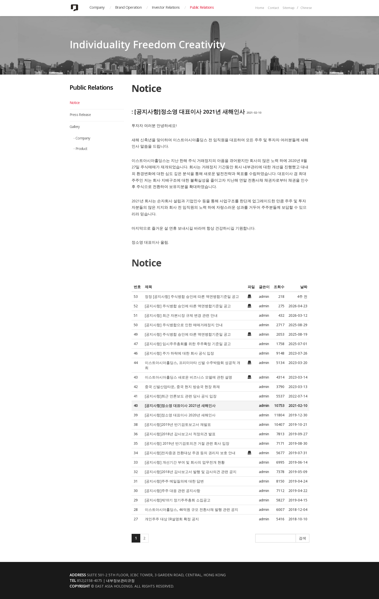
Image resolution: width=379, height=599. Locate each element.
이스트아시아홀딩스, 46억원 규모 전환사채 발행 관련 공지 (191, 509)
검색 (302, 538)
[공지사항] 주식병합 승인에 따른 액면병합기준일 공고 (188, 305)
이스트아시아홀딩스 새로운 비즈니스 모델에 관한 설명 (188, 377)
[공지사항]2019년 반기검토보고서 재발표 (178, 424)
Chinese (306, 8)
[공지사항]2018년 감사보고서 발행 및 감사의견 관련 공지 (190, 471)
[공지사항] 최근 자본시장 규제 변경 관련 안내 (181, 315)
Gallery (75, 127)
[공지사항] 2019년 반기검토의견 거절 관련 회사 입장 (187, 443)
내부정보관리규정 (120, 580)
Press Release (80, 115)
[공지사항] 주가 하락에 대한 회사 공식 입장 (179, 353)
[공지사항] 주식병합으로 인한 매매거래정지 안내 (184, 324)
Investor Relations (166, 8)
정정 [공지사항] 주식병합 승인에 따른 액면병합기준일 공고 (192, 296)
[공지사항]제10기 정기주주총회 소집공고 (177, 500)
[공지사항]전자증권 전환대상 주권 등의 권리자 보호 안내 (190, 452)
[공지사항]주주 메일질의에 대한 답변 (174, 481)
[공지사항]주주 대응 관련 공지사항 (172, 490)
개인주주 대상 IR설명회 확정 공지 (172, 518)
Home (259, 8)
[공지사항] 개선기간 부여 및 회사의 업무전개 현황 (185, 462)
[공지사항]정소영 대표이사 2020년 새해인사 (180, 415)
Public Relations (202, 8)
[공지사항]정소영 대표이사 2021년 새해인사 (180, 405)
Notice (75, 103)
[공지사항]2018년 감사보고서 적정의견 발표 (180, 433)
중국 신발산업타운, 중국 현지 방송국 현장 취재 (182, 386)
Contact (273, 8)
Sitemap (289, 8)
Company (97, 8)
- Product (80, 149)
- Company (81, 139)
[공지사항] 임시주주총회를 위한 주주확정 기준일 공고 (188, 343)
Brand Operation (128, 8)
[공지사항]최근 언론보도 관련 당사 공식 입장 (181, 396)
